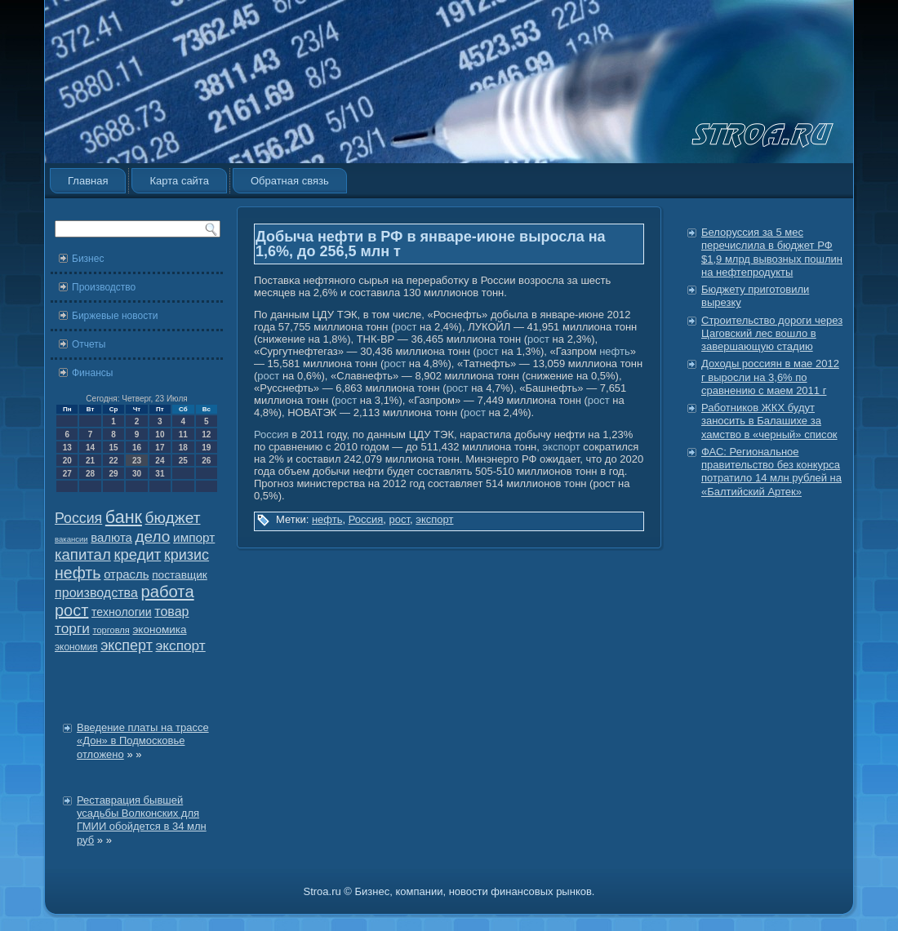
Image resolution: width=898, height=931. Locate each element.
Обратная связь (290, 181)
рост (71, 610)
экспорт (181, 645)
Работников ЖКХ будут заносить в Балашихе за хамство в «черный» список (769, 421)
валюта (111, 537)
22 (113, 460)
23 (136, 460)
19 (206, 447)
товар (171, 611)
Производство (104, 287)
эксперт (126, 645)
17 (159, 447)
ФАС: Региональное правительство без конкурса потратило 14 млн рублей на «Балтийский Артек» (771, 472)
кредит (137, 554)
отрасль (126, 574)
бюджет (173, 517)
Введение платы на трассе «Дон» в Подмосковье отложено (143, 740)
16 (136, 447)
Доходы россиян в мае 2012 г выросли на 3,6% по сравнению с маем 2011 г (770, 377)
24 (159, 460)
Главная (88, 181)
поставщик (179, 575)
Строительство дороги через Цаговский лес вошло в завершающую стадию (771, 333)
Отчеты (88, 344)
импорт (194, 537)
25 (183, 460)
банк (123, 517)
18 (183, 447)
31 (159, 473)
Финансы (92, 373)
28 (90, 473)
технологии (121, 611)
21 (90, 460)
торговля (110, 630)
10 (159, 434)
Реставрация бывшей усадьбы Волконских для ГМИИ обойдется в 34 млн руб (142, 820)
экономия (76, 647)
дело (153, 536)
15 (113, 447)
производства (96, 592)
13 (67, 447)
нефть (78, 573)
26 (206, 460)
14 (90, 447)
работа (167, 592)
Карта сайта (178, 181)
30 (136, 473)
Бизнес (88, 258)
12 (206, 434)
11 (183, 434)
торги (72, 628)
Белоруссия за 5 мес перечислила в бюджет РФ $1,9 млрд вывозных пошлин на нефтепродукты (771, 252)
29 (113, 473)
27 (67, 473)
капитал (83, 554)
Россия (78, 518)
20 (67, 460)
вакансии (71, 538)
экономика (159, 629)
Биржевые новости (115, 315)
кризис (186, 555)
